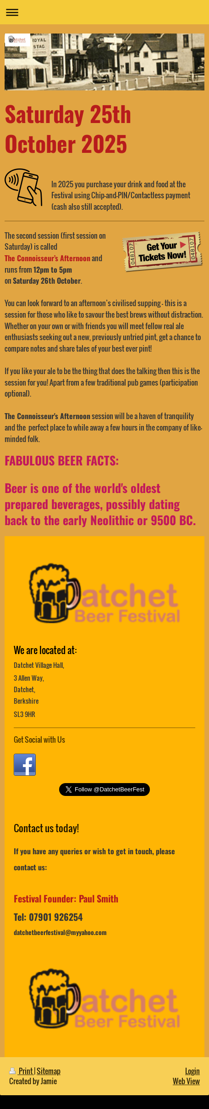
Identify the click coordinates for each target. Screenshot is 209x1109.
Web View (186, 1081)
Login (192, 1070)
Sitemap (48, 1070)
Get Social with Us (39, 739)
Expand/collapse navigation (104, 12)
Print (21, 1070)
